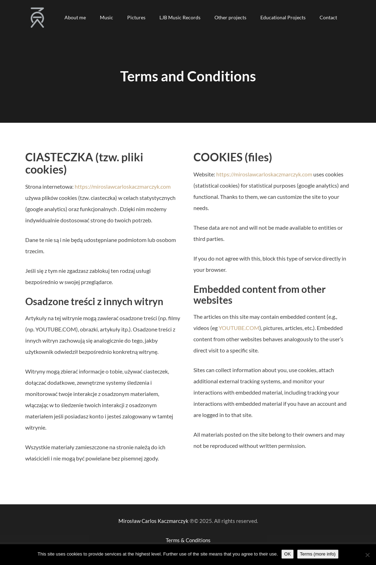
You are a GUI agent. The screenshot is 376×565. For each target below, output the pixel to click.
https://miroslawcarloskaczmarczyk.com (123, 186)
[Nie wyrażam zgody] (367, 554)
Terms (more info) (318, 554)
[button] (75, 17)
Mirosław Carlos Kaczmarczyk (153, 521)
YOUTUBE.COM (239, 327)
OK (287, 554)
